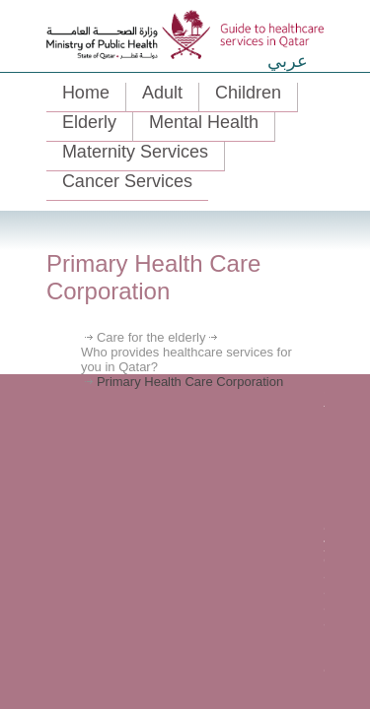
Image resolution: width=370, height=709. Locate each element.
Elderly (89, 122)
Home (86, 92)
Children (248, 92)
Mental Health (204, 122)
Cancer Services (127, 181)
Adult (162, 92)
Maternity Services (135, 151)
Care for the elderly (151, 337)
